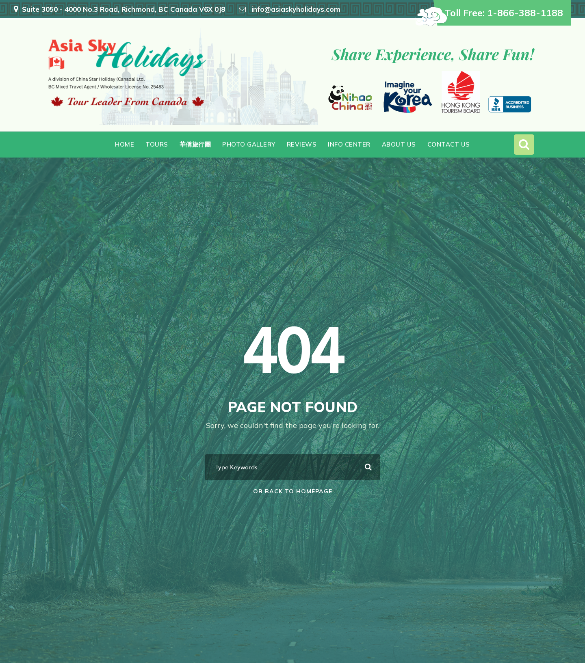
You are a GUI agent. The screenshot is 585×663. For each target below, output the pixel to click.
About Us (399, 144)
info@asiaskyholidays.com (295, 9)
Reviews (302, 144)
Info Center (349, 144)
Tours (156, 144)
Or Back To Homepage (292, 491)
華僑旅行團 (195, 144)
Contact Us (448, 144)
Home (124, 144)
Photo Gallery (248, 144)
